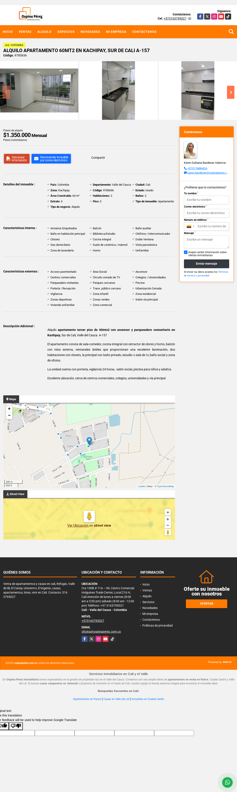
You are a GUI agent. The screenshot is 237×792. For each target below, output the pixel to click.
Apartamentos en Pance (87, 699)
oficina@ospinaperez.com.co (101, 631)
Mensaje (189, 233)
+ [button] (9, 409)
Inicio (8, 31)
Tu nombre (191, 193)
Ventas (25, 31)
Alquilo (44, 31)
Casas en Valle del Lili (116, 699)
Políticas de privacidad (157, 625)
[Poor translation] (16, 726)
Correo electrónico (195, 206)
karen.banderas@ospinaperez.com (208, 172)
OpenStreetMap (165, 486)
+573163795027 (175, 18)
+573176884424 (197, 168)
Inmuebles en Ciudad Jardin (148, 699)
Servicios (66, 31)
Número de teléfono (196, 219)
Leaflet (141, 486)
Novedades (90, 31)
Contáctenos (144, 31)
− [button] (9, 415)
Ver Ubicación (78, 525)
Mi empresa (116, 31)
